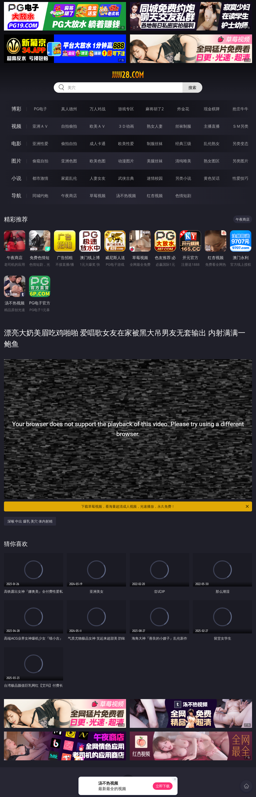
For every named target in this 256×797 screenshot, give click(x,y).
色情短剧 (183, 195)
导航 (16, 195)
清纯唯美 (183, 161)
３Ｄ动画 (126, 126)
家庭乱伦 (69, 178)
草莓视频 (97, 195)
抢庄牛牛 (240, 109)
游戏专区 (126, 109)
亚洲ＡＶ (40, 126)
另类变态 (240, 143)
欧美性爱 (126, 143)
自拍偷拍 (69, 126)
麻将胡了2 (155, 109)
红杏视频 (155, 195)
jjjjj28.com (128, 75)
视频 (16, 126)
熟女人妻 (155, 126)
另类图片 (240, 161)
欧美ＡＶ (97, 126)
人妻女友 (97, 178)
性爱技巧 (240, 178)
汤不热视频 (126, 195)
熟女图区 (212, 161)
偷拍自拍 (69, 143)
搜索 (192, 87)
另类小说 (183, 178)
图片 (16, 160)
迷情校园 (155, 178)
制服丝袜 (155, 143)
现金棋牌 (212, 109)
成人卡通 (97, 143)
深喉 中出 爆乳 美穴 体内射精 (30, 521)
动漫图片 (126, 161)
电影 (16, 143)
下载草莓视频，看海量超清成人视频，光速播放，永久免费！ (165, 506)
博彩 (16, 108)
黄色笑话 (212, 178)
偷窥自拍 (40, 161)
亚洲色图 (69, 161)
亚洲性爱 (40, 143)
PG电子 (40, 109)
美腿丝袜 (155, 161)
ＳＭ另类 (240, 126)
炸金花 (183, 109)
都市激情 (40, 178)
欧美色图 (97, 161)
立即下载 (163, 786)
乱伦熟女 (212, 143)
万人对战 (97, 109)
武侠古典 (126, 178)
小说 (16, 178)
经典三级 (183, 143)
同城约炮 (40, 195)
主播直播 (212, 126)
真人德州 (69, 109)
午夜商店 (69, 195)
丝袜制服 (183, 126)
